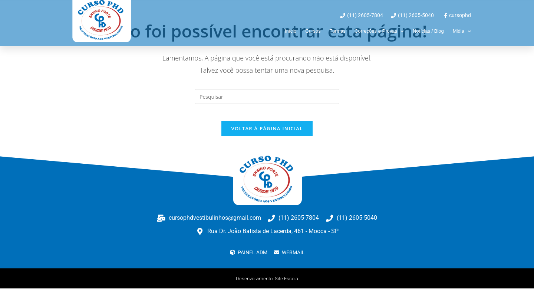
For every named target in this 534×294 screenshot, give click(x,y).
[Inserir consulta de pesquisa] (267, 96)
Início (290, 31)
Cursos (312, 31)
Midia (462, 31)
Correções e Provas (379, 31)
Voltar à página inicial (267, 134)
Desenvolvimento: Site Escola (267, 284)
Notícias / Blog (428, 31)
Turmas (337, 31)
